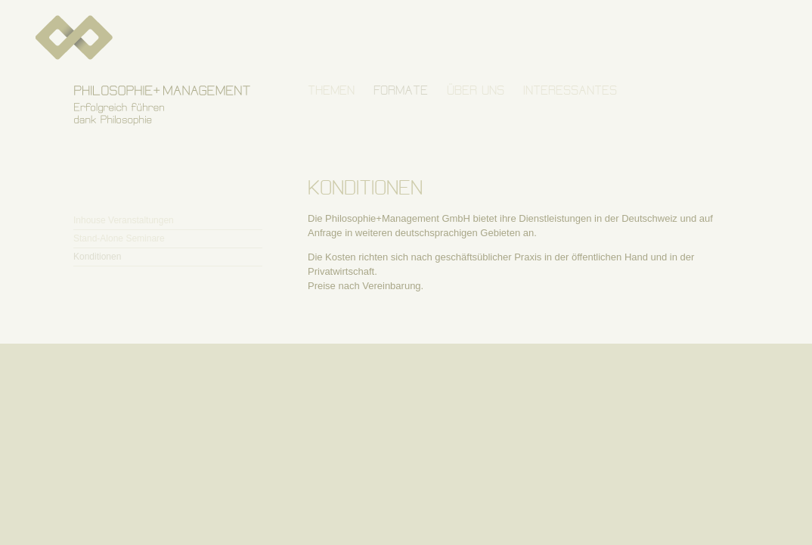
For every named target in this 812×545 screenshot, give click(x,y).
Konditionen (97, 256)
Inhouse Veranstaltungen (123, 220)
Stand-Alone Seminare (119, 238)
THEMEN (331, 90)
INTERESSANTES (570, 90)
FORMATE (400, 90)
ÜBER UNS (475, 90)
